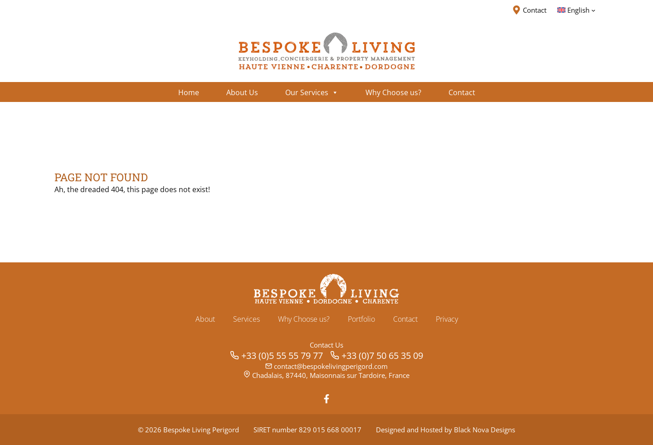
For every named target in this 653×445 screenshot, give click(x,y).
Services (246, 319)
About (205, 319)
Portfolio (361, 319)
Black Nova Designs (484, 429)
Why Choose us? (304, 319)
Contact (405, 319)
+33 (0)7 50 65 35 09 (382, 355)
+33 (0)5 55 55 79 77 (282, 355)
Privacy (447, 319)
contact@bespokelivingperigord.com (331, 366)
